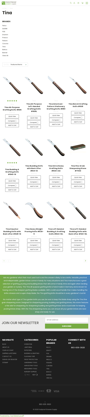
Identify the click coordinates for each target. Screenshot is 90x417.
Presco (5, 37)
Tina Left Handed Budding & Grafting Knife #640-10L (56, 231)
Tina (4, 46)
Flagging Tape (29, 356)
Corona (5, 43)
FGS (3, 31)
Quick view (12, 116)
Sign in (5, 359)
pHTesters (28, 350)
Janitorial (28, 347)
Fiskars (5, 41)
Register (14, 359)
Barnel (4, 52)
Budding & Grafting (31, 353)
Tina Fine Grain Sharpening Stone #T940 (77, 168)
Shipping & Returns (9, 353)
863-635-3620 (78, 347)
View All (5, 55)
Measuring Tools (30, 369)
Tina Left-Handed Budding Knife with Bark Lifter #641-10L (78, 231)
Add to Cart (12, 125)
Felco (4, 25)
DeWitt (4, 29)
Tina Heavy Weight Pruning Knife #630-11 (34, 231)
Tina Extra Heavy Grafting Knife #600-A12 (56, 168)
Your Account (7, 350)
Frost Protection (31, 359)
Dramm (5, 35)
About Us (5, 347)
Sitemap (5, 363)
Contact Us (6, 356)
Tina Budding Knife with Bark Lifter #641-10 (34, 168)
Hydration (28, 344)
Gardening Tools (30, 363)
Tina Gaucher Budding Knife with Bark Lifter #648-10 (12, 231)
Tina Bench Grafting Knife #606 (78, 105)
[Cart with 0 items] (82, 3)
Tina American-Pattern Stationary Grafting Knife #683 (56, 106)
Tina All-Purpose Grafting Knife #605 (12, 108)
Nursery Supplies (30, 372)
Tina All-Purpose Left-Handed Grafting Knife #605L (34, 108)
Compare (12, 121)
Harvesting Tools (31, 366)
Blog (4, 344)
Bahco (4, 49)
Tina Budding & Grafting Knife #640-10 (12, 172)
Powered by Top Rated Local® (12, 416)
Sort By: (6, 64)
